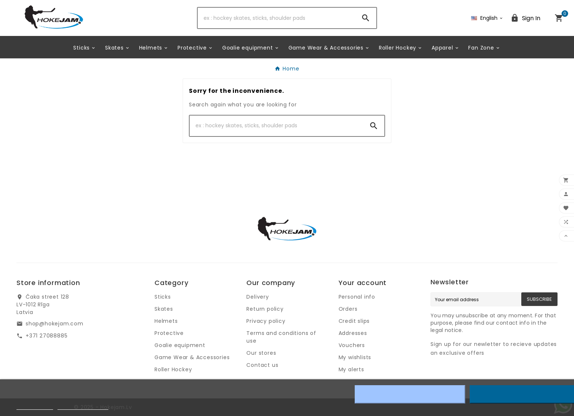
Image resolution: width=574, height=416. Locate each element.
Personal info (357, 296)
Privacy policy (265, 321)
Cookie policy (34, 406)
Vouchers (352, 345)
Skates (163, 309)
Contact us (262, 365)
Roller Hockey (173, 369)
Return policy (264, 309)
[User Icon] (525, 18)
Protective (169, 333)
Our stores (261, 353)
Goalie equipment (179, 345)
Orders (348, 309)
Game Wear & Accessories (192, 357)
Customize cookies (82, 406)
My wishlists (355, 357)
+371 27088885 (46, 335)
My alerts (351, 369)
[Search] (276, 18)
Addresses (353, 333)
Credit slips (354, 321)
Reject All (410, 394)
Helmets (166, 321)
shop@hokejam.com (54, 323)
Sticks (162, 296)
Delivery (257, 296)
